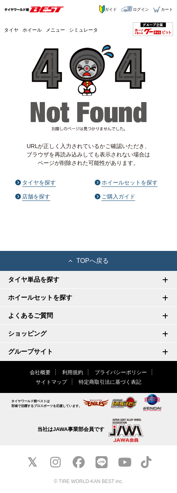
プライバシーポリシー (121, 372)
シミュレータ (83, 30)
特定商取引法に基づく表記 (110, 382)
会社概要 (40, 372)
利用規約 (72, 372)
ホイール (32, 30)
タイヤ (11, 30)
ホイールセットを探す (126, 182)
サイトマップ (51, 382)
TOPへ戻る (88, 260)
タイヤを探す (35, 182)
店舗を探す (32, 196)
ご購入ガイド (115, 196)
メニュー (55, 30)
